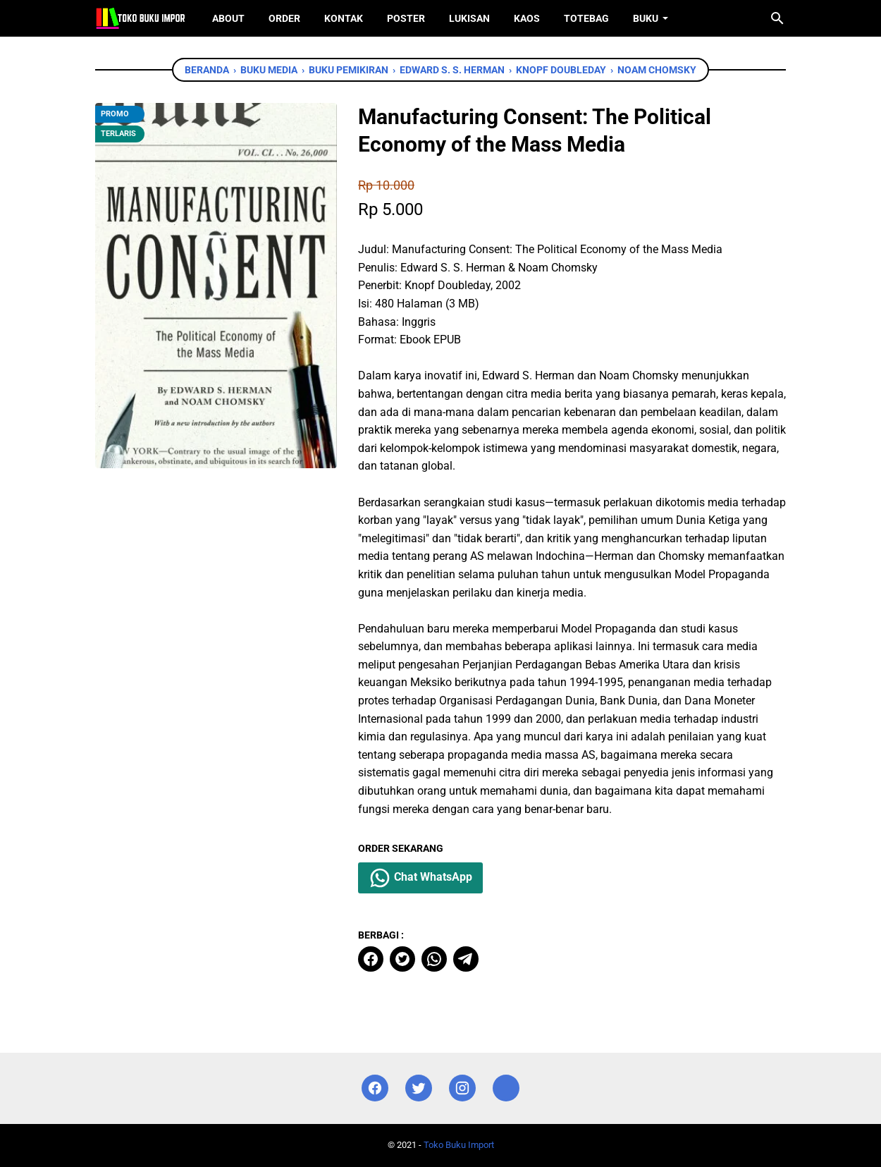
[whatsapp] (434, 959)
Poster (406, 18)
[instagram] (462, 1088)
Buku (645, 18)
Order (284, 18)
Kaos (527, 18)
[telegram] (466, 959)
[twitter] (402, 959)
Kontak (343, 18)
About (228, 18)
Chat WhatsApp (420, 878)
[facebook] (370, 959)
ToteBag (586, 18)
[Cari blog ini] (777, 18)
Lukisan (469, 18)
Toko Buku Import (459, 1144)
